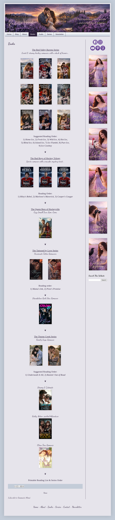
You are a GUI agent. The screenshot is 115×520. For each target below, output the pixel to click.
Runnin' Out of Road (56, 375)
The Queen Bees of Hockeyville (45, 209)
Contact (66, 506)
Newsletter (60, 34)
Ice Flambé (53, 142)
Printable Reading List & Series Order (45, 480)
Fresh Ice (42, 139)
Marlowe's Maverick (44, 196)
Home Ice (29, 139)
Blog (17, 34)
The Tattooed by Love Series (45, 250)
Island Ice (39, 142)
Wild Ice (53, 139)
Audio (41, 34)
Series (49, 34)
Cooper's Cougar (65, 196)
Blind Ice (28, 142)
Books (32, 34)
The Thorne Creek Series (45, 336)
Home (9, 34)
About (24, 34)
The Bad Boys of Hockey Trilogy (45, 158)
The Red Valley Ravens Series (45, 50)
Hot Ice (63, 139)
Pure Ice (65, 142)
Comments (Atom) (24, 498)
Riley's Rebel (26, 196)
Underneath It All (35, 375)
